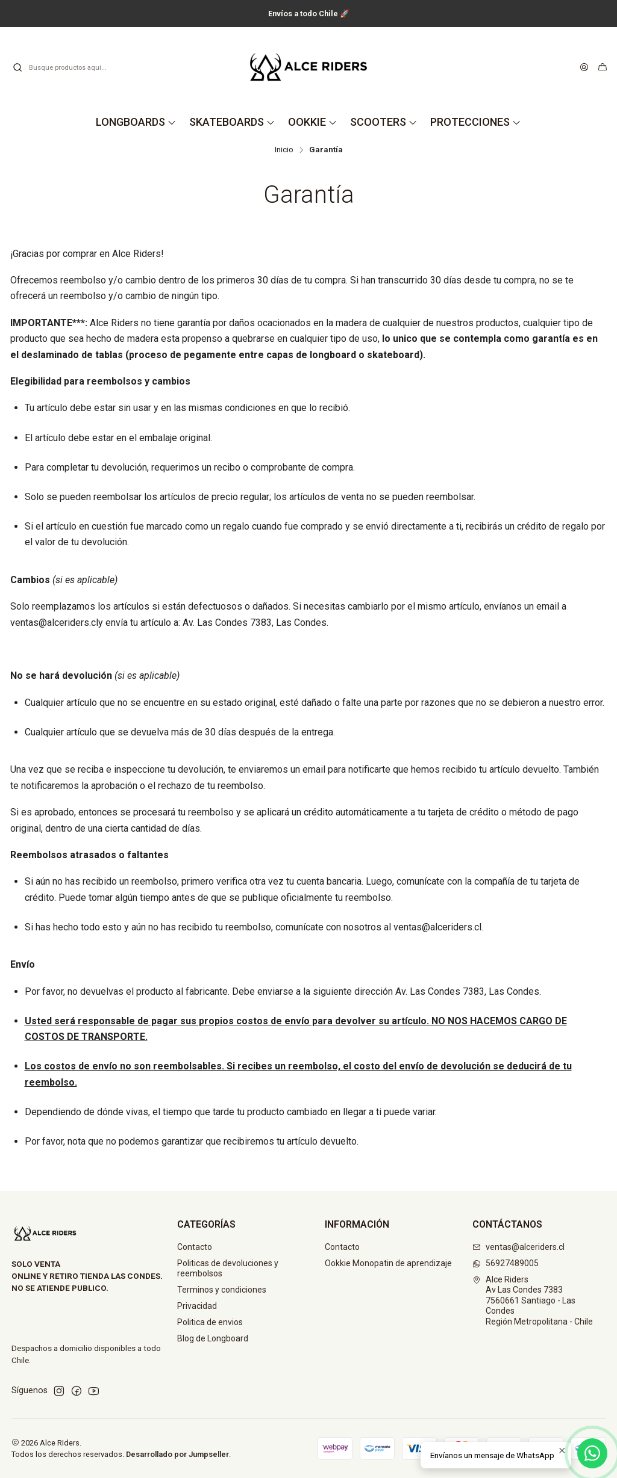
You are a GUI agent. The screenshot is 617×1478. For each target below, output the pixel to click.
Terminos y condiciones (221, 1289)
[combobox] (73, 67)
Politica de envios (210, 1322)
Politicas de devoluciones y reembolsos (227, 1268)
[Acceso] (584, 67)
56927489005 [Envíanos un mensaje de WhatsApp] (505, 1263)
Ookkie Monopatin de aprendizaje (388, 1263)
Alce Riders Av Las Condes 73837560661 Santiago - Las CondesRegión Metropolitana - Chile (532, 1300)
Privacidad (197, 1306)
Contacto (194, 1247)
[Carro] (602, 67)
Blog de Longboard (212, 1338)
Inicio (284, 150)
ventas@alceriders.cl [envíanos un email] (518, 1247)
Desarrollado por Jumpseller (177, 1454)
